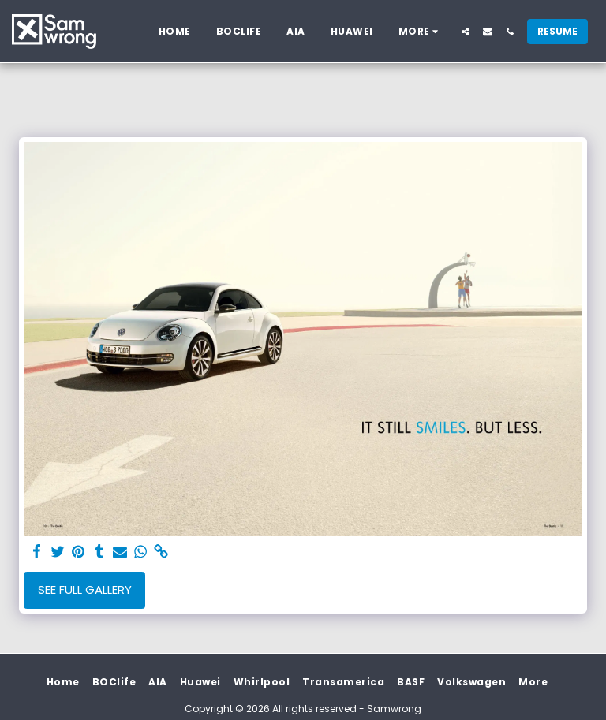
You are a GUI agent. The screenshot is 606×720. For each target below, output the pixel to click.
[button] (465, 31)
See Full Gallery (85, 589)
